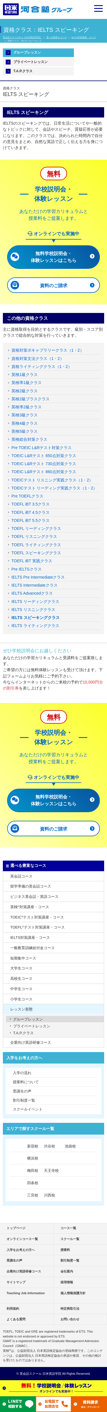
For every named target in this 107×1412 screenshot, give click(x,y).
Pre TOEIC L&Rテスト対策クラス (41, 447)
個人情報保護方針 (73, 1293)
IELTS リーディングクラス (35, 601)
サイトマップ (16, 1282)
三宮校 (32, 1195)
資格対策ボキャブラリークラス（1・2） (47, 350)
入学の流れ (22, 1073)
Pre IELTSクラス (26, 569)
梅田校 (32, 1170)
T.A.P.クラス (23, 71)
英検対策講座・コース (29, 907)
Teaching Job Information (26, 1293)
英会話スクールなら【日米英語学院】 (22, 37)
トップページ (16, 1228)
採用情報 (66, 1282)
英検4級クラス (24, 423)
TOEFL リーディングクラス (36, 528)
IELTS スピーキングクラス (35, 617)
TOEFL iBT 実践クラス (31, 561)
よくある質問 (16, 1319)
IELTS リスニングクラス (33, 609)
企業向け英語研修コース (30, 1042)
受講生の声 (22, 1091)
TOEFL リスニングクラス (34, 536)
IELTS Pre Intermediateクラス (38, 577)
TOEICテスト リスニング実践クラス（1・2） (52, 480)
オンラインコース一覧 (22, 1239)
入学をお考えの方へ (24, 1057)
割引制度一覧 (24, 1100)
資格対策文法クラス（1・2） (37, 358)
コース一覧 (68, 1228)
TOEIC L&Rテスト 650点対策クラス (43, 455)
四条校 (32, 1183)
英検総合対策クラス (29, 439)
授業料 (65, 1250)
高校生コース (21, 978)
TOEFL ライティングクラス (36, 545)
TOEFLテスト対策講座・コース (37, 927)
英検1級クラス (24, 374)
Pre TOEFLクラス (27, 496)
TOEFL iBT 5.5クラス (30, 520)
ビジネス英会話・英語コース (34, 896)
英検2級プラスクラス (30, 399)
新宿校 (32, 1146)
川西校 (49, 1195)
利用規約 (13, 1308)
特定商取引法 (69, 1308)
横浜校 (32, 1158)
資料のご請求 (53, 285)
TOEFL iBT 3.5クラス (30, 504)
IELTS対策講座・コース (83, 37)
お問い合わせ (69, 1319)
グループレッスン (27, 52)
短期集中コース (23, 958)
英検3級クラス (24, 415)
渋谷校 (49, 1146)
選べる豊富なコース (56, 37)
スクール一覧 (69, 1239)
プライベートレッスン (30, 62)
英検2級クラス (24, 391)
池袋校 (70, 1146)
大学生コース (21, 968)
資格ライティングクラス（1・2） (41, 366)
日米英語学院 (52, 1373)
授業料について (26, 1082)
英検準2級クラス (26, 407)
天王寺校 (51, 1170)
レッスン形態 (21, 1009)
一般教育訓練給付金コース (32, 948)
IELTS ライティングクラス (35, 625)
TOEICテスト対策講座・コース (37, 917)
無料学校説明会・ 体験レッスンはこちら (53, 257)
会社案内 (66, 1271)
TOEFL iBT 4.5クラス (30, 512)
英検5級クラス (24, 431)
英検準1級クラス (26, 382)
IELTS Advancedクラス (32, 593)
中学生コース (21, 989)
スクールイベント (28, 1109)
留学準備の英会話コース (30, 886)
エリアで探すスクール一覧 (30, 1128)
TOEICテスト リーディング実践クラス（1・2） (54, 488)
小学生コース (21, 999)
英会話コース (21, 876)
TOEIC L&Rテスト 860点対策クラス (43, 471)
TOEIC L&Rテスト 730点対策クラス (43, 463)
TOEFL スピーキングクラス (36, 553)
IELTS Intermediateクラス (34, 585)
